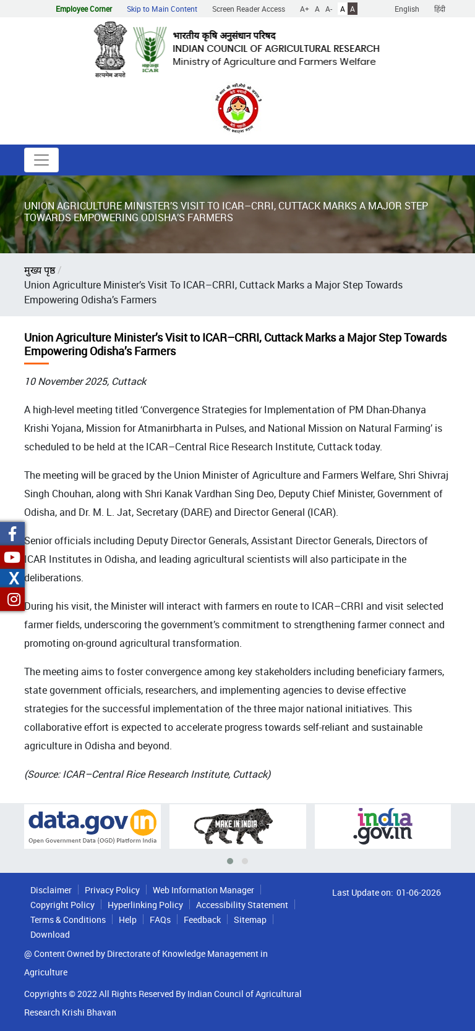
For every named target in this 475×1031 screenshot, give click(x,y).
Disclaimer (51, 890)
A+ (304, 8)
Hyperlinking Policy (145, 905)
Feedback (202, 919)
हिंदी (439, 8)
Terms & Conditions (68, 919)
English (407, 8)
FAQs (160, 919)
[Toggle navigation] (41, 160)
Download (50, 934)
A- (328, 8)
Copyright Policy (62, 905)
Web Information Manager (203, 890)
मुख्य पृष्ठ (39, 270)
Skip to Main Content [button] (162, 8)
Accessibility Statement (242, 905)
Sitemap (250, 919)
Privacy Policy (112, 890)
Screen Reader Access (248, 8)
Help (128, 919)
